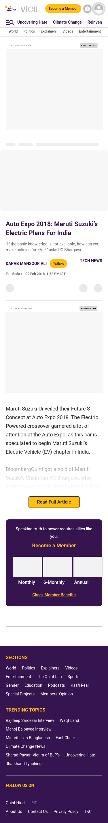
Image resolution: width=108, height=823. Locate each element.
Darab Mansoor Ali (26, 263)
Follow (58, 263)
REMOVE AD (88, 45)
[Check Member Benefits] (54, 594)
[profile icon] (99, 9)
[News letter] (87, 9)
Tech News (91, 260)
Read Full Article (54, 502)
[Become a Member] (63, 8)
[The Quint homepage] (10, 9)
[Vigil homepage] (30, 12)
